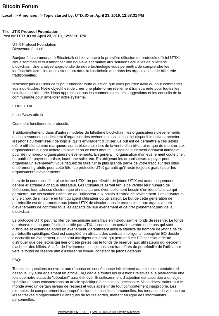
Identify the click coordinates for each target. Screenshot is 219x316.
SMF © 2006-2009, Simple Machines (116, 312)
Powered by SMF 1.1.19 (73, 312)
